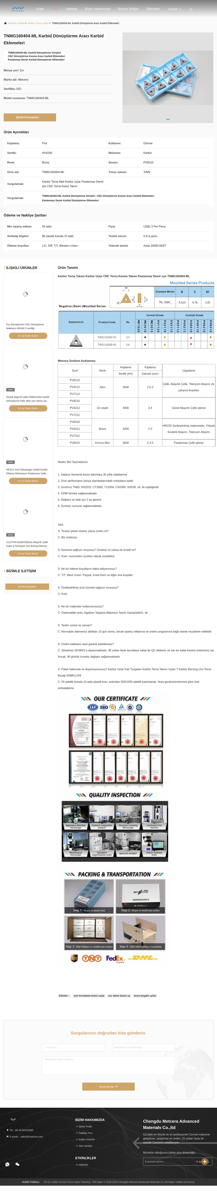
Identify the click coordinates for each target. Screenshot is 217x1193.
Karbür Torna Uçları (38, 23)
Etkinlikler (153, 9)
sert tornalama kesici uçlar (89, 995)
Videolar (71, 9)
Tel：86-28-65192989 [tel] (19, 1130)
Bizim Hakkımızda (97, 9)
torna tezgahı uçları (145, 995)
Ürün (54, 9)
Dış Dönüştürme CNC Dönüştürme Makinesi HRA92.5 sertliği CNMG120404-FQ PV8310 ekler (25, 328)
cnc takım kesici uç (119, 995)
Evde (40, 9)
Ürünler (21, 23)
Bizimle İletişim (128, 9)
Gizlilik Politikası (30, 1182)
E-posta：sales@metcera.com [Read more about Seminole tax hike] (24, 1136)
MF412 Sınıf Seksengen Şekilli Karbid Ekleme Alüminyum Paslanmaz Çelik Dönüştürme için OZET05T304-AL (26, 473)
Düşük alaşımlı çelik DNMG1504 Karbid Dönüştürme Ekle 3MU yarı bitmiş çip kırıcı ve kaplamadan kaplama (27, 401)
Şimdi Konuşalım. (30, 117)
